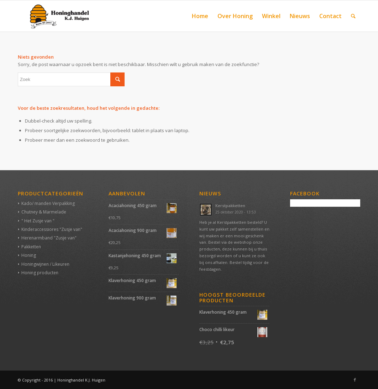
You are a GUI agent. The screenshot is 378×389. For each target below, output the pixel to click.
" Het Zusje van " (37, 221)
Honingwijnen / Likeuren (45, 264)
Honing (28, 255)
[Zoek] (353, 16)
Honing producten (39, 273)
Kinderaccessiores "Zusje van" (51, 229)
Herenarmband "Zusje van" (49, 238)
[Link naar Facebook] (355, 379)
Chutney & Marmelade (43, 212)
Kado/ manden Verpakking (48, 203)
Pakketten (31, 247)
